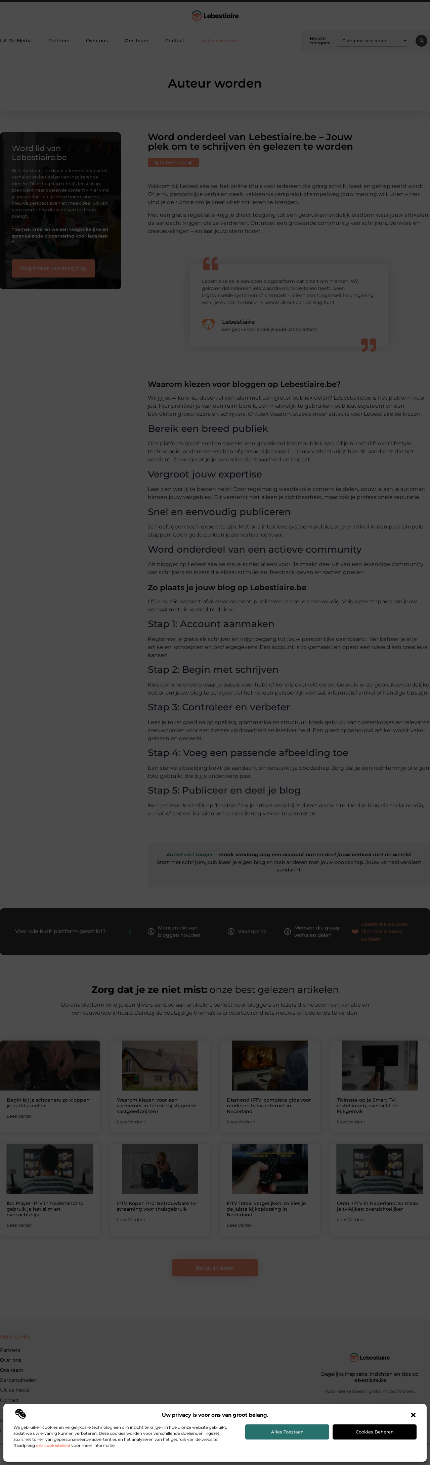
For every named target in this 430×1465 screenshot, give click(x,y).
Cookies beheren (375, 1431)
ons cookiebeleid (53, 1445)
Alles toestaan (287, 1431)
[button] (413, 1415)
